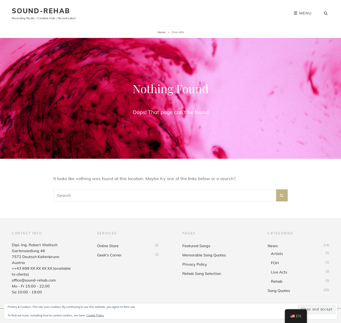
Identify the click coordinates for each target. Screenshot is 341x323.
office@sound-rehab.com (34, 280)
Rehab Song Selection (201, 273)
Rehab (277, 281)
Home (161, 32)
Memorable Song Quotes (204, 255)
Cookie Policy (95, 315)
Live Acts (279, 272)
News (273, 245)
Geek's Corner (109, 255)
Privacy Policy (194, 264)
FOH (275, 262)
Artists (277, 253)
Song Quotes (279, 290)
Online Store (108, 245)
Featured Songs (196, 245)
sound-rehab (41, 11)
